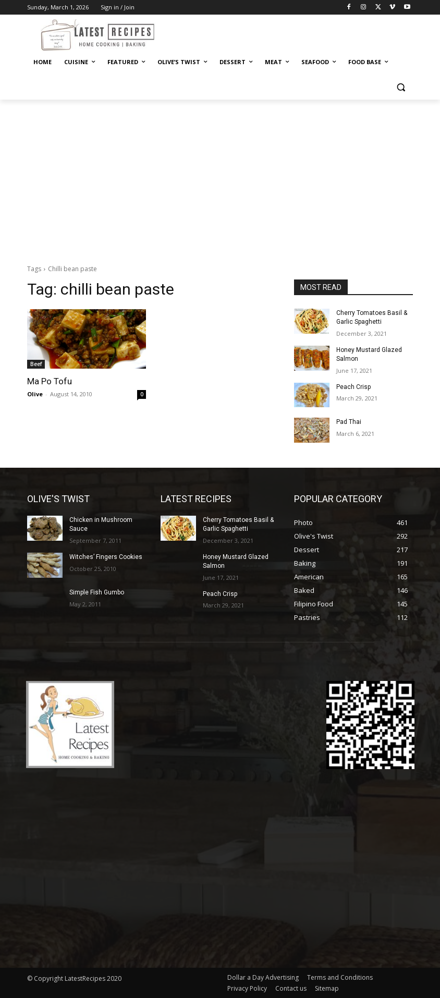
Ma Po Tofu (49, 381)
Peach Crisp (353, 387)
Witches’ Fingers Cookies (105, 557)
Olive (35, 394)
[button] (400, 87)
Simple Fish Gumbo (96, 592)
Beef (36, 364)
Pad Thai (348, 421)
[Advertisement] (220, 178)
